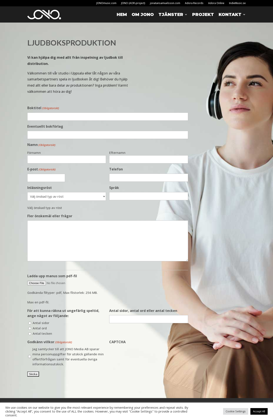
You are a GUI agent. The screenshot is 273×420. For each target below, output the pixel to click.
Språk (114, 187)
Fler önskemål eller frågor (49, 216)
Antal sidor (41, 323)
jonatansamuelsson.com (165, 3)
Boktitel (43, 108)
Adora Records (194, 3)
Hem (122, 14)
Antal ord (40, 328)
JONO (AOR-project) (133, 3)
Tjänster (170, 14)
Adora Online (216, 3)
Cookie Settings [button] (236, 411)
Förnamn (34, 152)
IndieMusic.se (237, 3)
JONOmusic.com (106, 3)
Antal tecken (42, 333)
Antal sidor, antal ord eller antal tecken (143, 310)
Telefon (116, 169)
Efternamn (117, 152)
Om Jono (143, 14)
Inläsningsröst (39, 187)
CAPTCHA (117, 342)
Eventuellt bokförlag (45, 126)
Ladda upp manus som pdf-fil (52, 276)
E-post (41, 169)
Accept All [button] (259, 411)
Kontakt (230, 14)
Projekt (203, 14)
